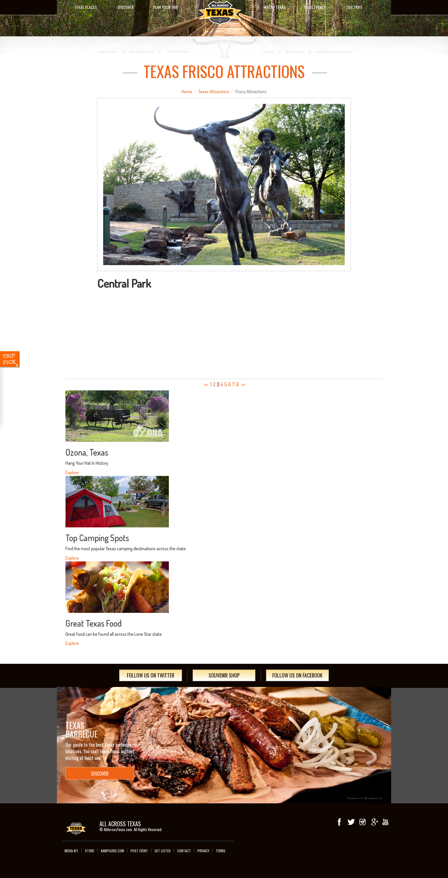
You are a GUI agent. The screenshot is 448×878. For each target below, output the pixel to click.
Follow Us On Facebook (297, 675)
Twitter (351, 822)
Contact (184, 850)
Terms (220, 850)
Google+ (374, 822)
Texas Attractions (213, 91)
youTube (385, 822)
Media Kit (71, 850)
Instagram (362, 822)
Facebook (339, 822)
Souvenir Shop (224, 675)
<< (206, 384)
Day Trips (354, 7)
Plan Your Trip (165, 7)
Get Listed (163, 850)
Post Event (139, 850)
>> (243, 384)
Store (89, 850)
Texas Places (86, 7)
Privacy (203, 850)
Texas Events (314, 7)
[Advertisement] (224, 332)
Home (186, 91)
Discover (125, 7)
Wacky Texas (274, 7)
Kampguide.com (112, 850)
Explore (72, 472)
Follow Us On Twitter (150, 675)
